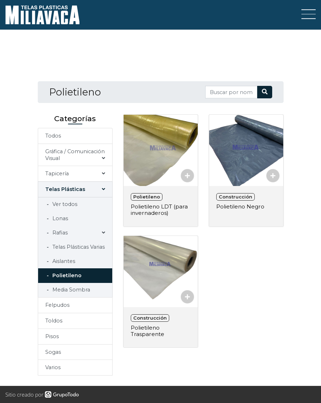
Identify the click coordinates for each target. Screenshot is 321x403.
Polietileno (66, 275)
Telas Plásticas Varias (78, 247)
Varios (53, 367)
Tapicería (57, 173)
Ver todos (64, 204)
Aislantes (63, 261)
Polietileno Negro (240, 206)
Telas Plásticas (65, 189)
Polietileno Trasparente (147, 330)
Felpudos (57, 305)
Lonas (59, 218)
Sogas (53, 352)
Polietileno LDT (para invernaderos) (159, 209)
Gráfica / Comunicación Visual (75, 154)
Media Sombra (70, 289)
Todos (53, 136)
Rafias (59, 232)
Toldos (53, 320)
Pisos (52, 336)
